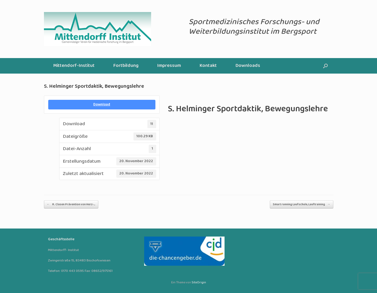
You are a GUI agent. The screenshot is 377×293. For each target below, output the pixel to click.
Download (101, 104)
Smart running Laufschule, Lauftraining (301, 204)
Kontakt (208, 66)
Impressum (169, 66)
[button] (325, 66)
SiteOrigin (199, 282)
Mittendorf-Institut (74, 66)
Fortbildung (126, 66)
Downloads (248, 66)
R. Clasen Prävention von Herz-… (71, 204)
